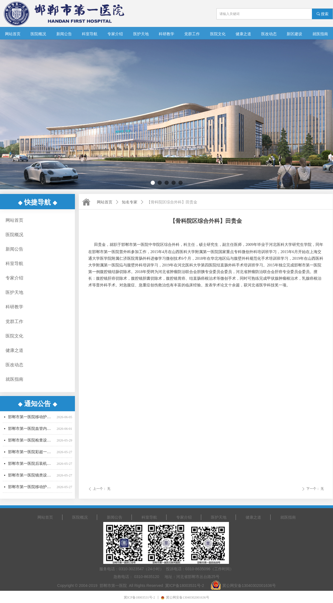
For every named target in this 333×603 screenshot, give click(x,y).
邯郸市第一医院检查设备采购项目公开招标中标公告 (31, 443)
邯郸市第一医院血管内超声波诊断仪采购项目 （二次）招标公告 (31, 432)
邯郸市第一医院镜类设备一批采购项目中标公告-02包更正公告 (31, 478)
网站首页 (104, 202)
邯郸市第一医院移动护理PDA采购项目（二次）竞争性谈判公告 (31, 490)
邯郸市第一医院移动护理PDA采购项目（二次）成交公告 (31, 420)
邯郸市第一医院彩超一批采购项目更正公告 (31, 455)
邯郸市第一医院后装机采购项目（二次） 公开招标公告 (31, 467)
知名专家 (129, 202)
